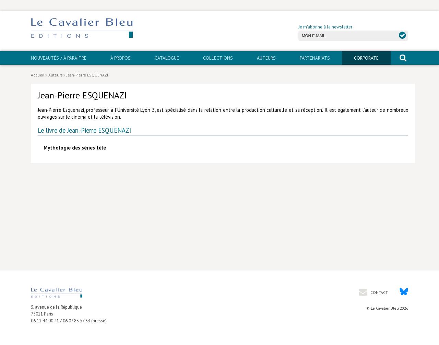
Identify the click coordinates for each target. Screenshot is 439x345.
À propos (120, 58)
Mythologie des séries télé (75, 147)
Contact (378, 292)
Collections (218, 58)
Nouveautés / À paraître (58, 58)
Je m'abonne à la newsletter (325, 27)
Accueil (37, 75)
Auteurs (266, 58)
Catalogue (167, 58)
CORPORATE (366, 58)
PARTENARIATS (315, 58)
